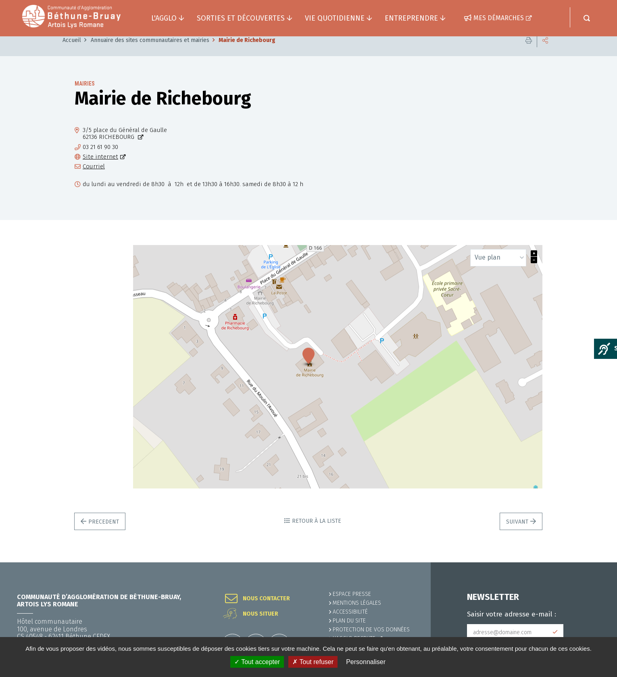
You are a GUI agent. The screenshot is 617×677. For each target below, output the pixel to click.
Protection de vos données (371, 629)
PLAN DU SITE (349, 620)
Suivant (517, 533)
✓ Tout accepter (257, 661)
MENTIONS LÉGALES (357, 602)
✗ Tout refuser (313, 661)
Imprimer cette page (529, 52)
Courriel (94, 178)
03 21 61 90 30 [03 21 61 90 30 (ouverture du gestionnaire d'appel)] (100, 159)
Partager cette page (545, 52)
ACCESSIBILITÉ (350, 611)
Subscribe (555, 632)
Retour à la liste (316, 533)
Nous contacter (266, 598)
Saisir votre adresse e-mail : (511, 614)
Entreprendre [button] (411, 18)
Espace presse (352, 594)
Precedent (103, 533)
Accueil (72, 52)
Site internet (100, 169)
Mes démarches (498, 18)
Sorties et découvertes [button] (241, 18)
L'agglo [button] (164, 18)
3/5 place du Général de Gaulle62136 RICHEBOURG (125, 146)
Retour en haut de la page (593, 562)
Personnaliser (366, 661)
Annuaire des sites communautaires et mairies (150, 52)
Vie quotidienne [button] (335, 18)
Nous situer (260, 614)
